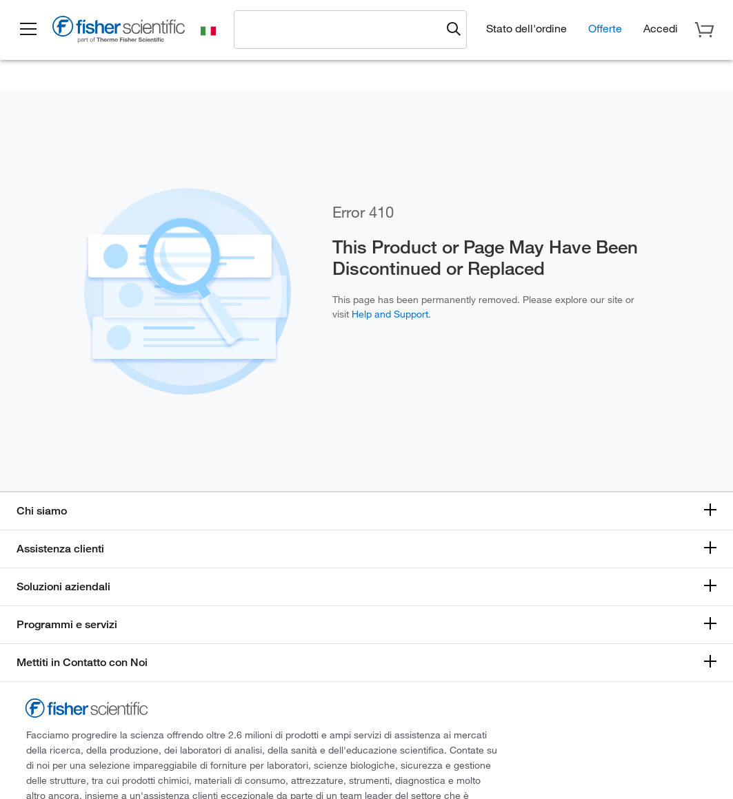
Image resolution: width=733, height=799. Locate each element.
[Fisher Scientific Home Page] (120, 31)
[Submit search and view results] (454, 30)
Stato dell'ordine (526, 28)
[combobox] (342, 29)
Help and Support (390, 314)
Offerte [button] (605, 28)
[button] (29, 29)
